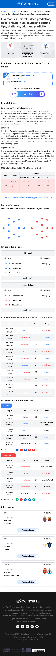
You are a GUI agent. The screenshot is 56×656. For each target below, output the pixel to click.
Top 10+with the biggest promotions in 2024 (28, 198)
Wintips (3, 11)
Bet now (28, 94)
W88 (40, 89)
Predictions (13, 11)
